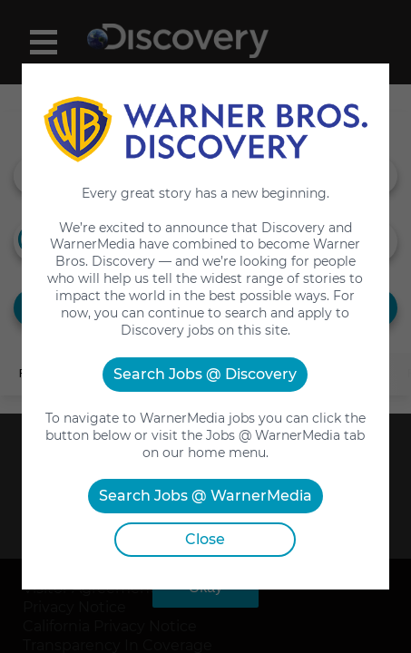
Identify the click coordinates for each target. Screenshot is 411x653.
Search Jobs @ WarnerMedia (205, 495)
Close (205, 539)
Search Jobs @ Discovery (205, 374)
